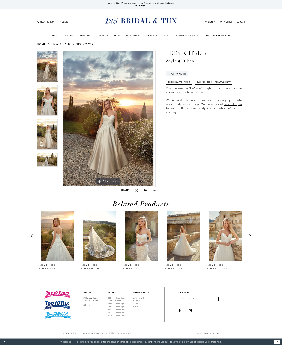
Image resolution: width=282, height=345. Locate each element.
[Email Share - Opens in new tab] (154, 190)
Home (41, 44)
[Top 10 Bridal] (57, 315)
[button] (210, 22)
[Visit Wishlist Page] (226, 22)
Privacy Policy (69, 333)
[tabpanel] (47, 68)
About (136, 304)
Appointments (139, 298)
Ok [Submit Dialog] (277, 341)
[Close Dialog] (4, 342)
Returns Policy (125, 333)
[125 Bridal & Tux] (141, 21)
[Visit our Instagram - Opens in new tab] (190, 310)
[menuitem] (46, 22)
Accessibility (108, 333)
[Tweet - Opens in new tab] (136, 190)
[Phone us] (46, 22)
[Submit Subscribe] (214, 299)
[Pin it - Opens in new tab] (145, 190)
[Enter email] (198, 299)
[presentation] (57, 236)
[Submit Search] (60, 22)
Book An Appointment (179, 82)
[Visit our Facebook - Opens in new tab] (180, 310)
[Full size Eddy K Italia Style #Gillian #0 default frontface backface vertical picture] (108, 119)
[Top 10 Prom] (57, 295)
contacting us (233, 104)
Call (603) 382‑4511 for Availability (214, 82)
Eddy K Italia (61, 44)
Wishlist (137, 301)
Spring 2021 (85, 44)
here (219, 341)
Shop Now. (141, 5)
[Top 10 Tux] (57, 305)
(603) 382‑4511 (89, 305)
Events (136, 307)
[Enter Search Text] (75, 22)
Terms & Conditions (89, 333)
